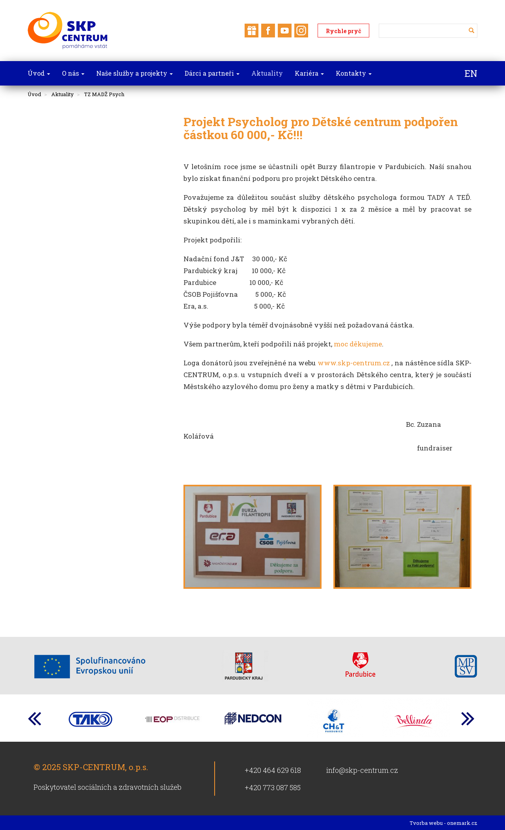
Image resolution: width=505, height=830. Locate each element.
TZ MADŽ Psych (104, 94)
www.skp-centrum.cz (354, 362)
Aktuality (62, 94)
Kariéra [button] (309, 73)
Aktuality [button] (267, 73)
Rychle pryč (343, 31)
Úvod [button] (39, 73)
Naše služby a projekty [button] (134, 73)
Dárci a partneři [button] (212, 73)
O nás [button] (73, 73)
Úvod (34, 94)
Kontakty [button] (354, 73)
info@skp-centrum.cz (362, 770)
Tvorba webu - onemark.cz (443, 822)
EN (470, 73)
